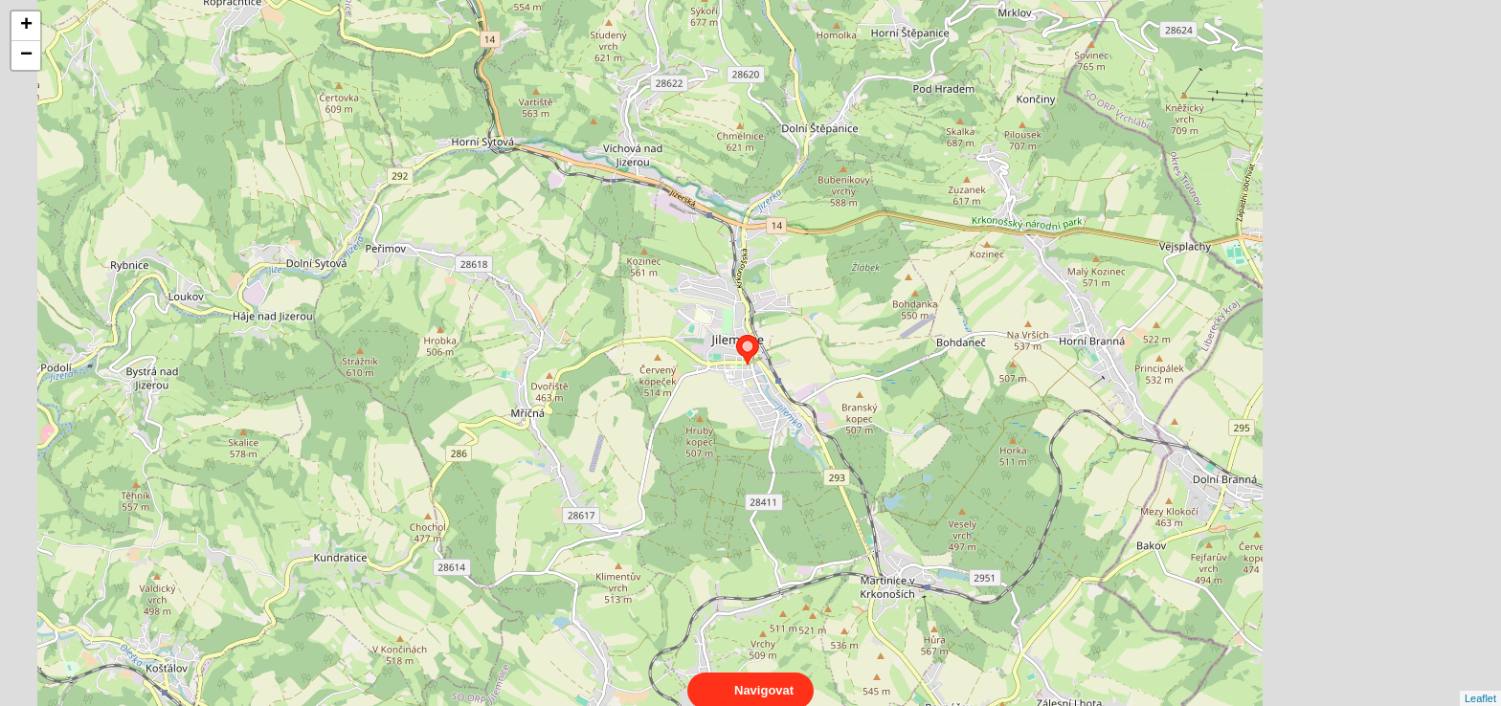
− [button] (26, 55)
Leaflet (1480, 681)
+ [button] (26, 25)
